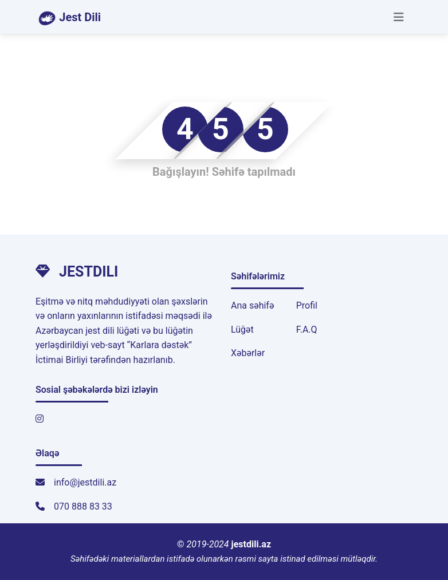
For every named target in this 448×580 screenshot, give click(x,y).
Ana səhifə (252, 305)
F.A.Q (306, 329)
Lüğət (242, 329)
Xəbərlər (248, 353)
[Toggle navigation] (399, 17)
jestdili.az (251, 544)
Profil (306, 305)
